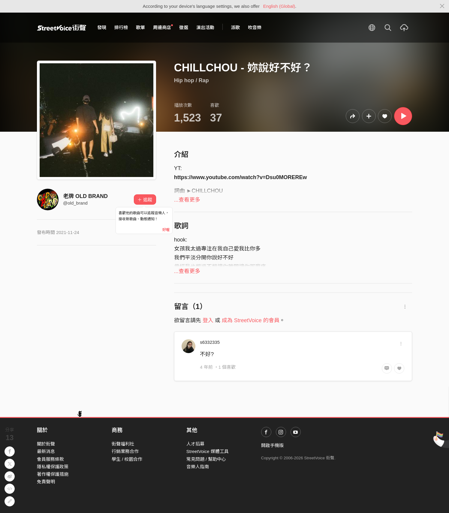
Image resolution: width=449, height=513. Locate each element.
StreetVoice (61, 28)
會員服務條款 (50, 459)
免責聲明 (46, 481)
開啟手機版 (272, 445)
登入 (208, 320)
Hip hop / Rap (191, 80)
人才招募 (195, 443)
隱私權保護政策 (52, 466)
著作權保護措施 (52, 474)
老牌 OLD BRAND (85, 196)
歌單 (140, 27)
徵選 (183, 27)
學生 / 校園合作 (127, 459)
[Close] (442, 6)
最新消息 (46, 451)
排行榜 (121, 27)
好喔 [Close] (166, 230)
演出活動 (205, 27)
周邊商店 (163, 27)
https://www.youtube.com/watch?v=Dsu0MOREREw (240, 177)
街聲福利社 (123, 443)
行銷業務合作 (125, 451)
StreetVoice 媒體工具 (207, 451)
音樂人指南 (197, 466)
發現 (101, 27)
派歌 (235, 27)
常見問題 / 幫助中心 (206, 459)
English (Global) (279, 6)
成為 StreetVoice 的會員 (250, 320)
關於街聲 (46, 443)
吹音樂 (254, 27)
